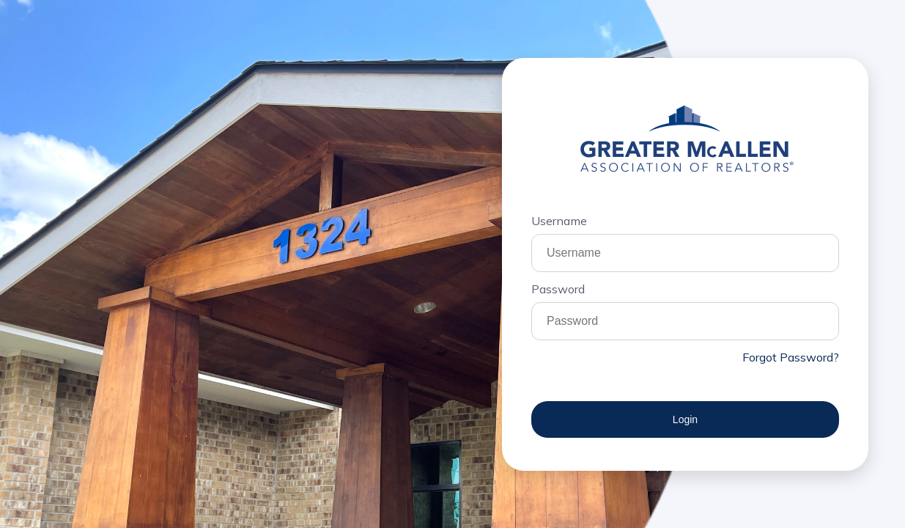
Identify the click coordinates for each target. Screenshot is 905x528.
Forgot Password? (790, 357)
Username (559, 220)
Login (685, 419)
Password (558, 289)
